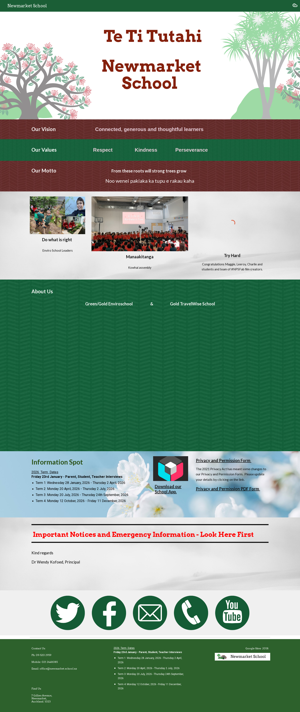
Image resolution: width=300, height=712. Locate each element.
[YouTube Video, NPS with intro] (150, 379)
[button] (295, 6)
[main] (150, 65)
